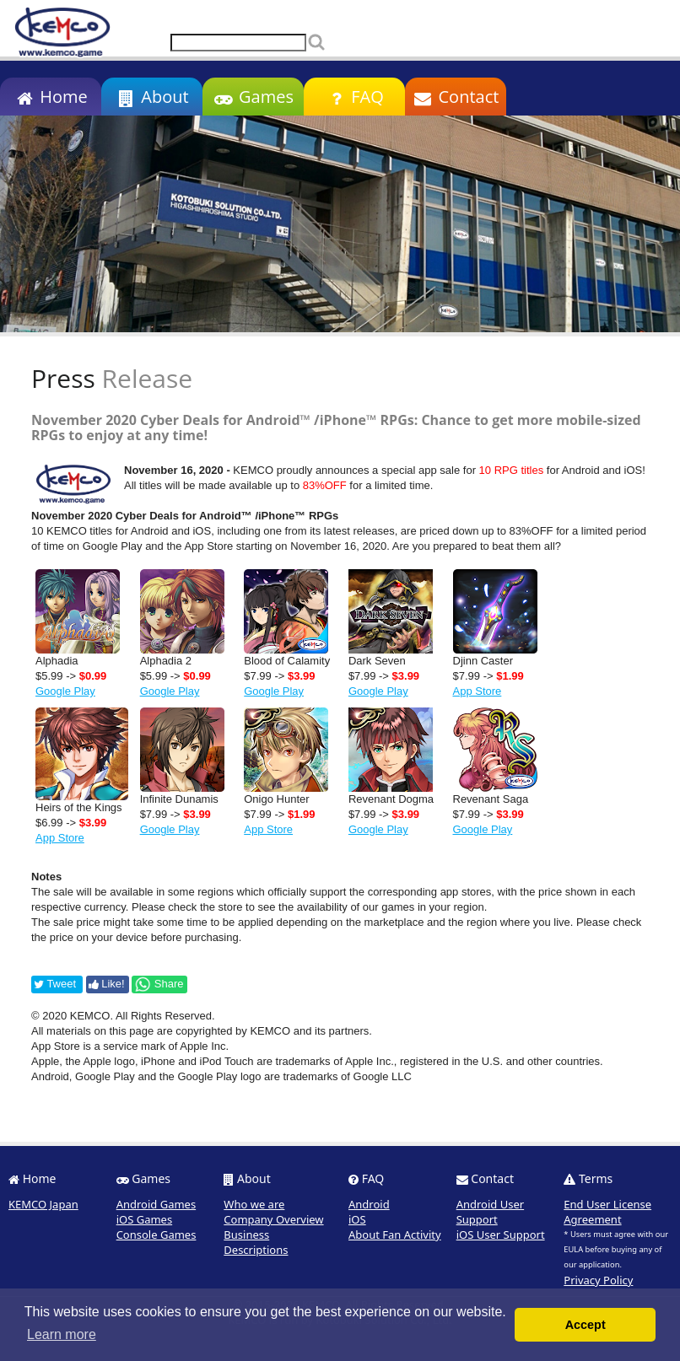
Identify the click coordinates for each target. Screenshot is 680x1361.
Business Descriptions (256, 1242)
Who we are (254, 1204)
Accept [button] (585, 1324)
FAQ (354, 96)
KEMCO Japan (43, 1204)
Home (50, 96)
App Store (477, 691)
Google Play (65, 691)
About (151, 96)
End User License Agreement (607, 1212)
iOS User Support (500, 1234)
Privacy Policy (598, 1280)
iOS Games (144, 1219)
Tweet (55, 983)
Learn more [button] (61, 1334)
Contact (456, 96)
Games (253, 96)
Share (158, 984)
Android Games (156, 1204)
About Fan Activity (394, 1234)
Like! (107, 983)
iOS (357, 1219)
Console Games (156, 1234)
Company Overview (273, 1219)
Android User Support (490, 1212)
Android (369, 1204)
